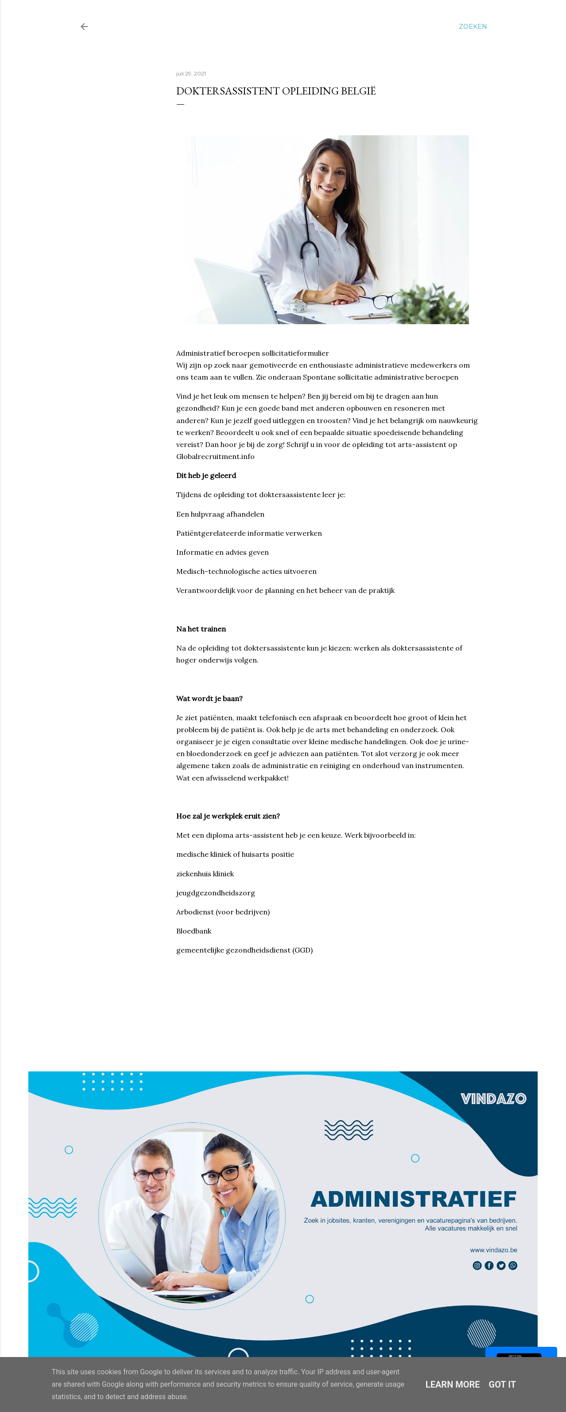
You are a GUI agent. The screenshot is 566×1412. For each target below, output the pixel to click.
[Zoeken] (473, 26)
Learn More (453, 1384)
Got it (502, 1384)
